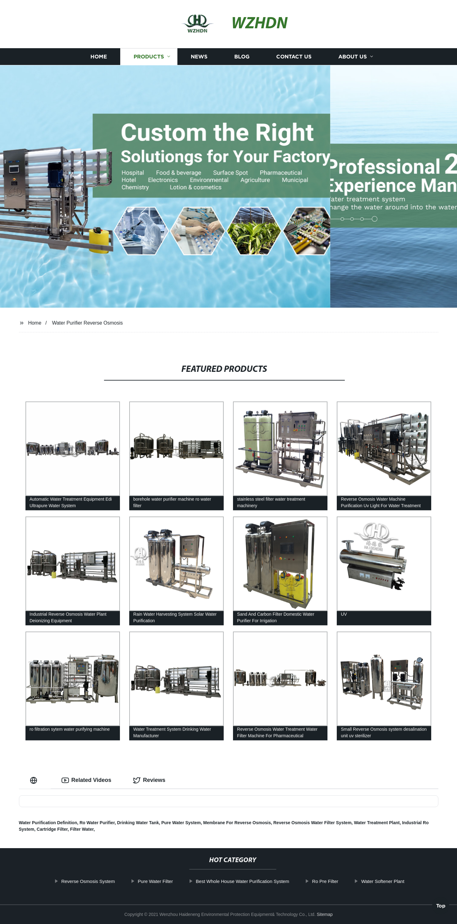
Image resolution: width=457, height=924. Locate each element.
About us (352, 57)
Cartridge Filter (52, 829)
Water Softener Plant (401, 881)
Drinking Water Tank (138, 822)
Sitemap (324, 914)
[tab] (35, 780)
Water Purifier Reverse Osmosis (87, 323)
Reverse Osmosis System (106, 881)
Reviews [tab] (149, 780)
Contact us (294, 57)
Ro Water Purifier (97, 822)
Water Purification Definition (48, 822)
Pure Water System (181, 822)
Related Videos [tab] (87, 780)
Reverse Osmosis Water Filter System (312, 822)
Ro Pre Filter (344, 881)
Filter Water (82, 829)
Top (441, 907)
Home (98, 57)
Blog (241, 57)
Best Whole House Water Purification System (260, 881)
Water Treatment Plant (377, 822)
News (199, 57)
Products (149, 57)
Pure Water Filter (173, 881)
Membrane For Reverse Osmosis (237, 822)
